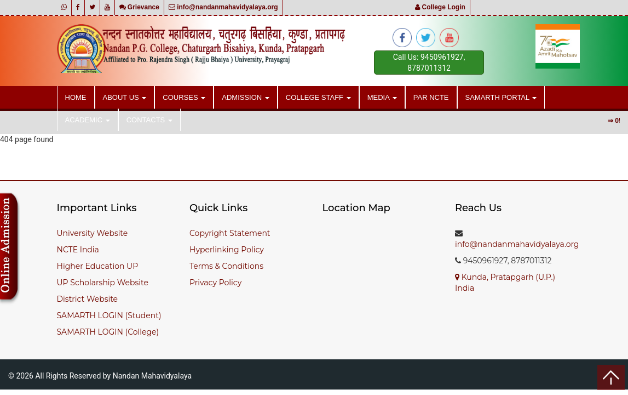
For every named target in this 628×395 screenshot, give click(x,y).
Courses (184, 97)
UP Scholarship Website (102, 282)
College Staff (318, 97)
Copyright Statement (229, 233)
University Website (92, 233)
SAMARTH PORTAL (501, 97)
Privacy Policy (215, 282)
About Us (125, 97)
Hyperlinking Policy (226, 250)
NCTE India (78, 250)
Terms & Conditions (226, 266)
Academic (87, 120)
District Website (87, 299)
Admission (245, 97)
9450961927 (442, 57)
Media (382, 97)
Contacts (149, 120)
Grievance (139, 7)
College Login (440, 7)
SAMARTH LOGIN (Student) (109, 315)
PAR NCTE (431, 97)
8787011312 (429, 68)
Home (76, 97)
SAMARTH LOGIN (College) (108, 332)
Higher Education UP (98, 266)
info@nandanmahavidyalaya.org (223, 7)
